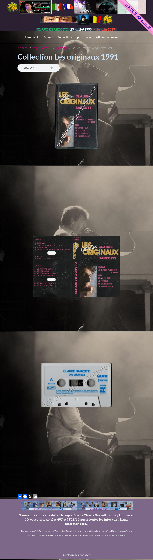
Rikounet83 (32, 37)
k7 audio (62, 48)
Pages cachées (42, 48)
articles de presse (106, 37)
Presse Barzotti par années (74, 37)
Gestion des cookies (76, 555)
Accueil (48, 37)
